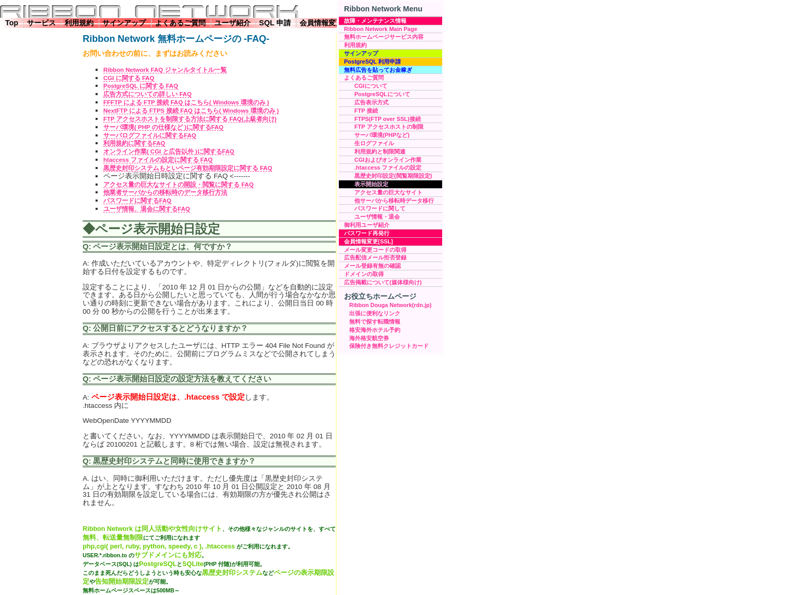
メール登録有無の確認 (372, 266)
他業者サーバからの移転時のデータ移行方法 (165, 192)
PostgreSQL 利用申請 (372, 61)
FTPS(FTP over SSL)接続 (387, 119)
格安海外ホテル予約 (374, 330)
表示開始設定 (371, 184)
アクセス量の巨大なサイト (388, 192)
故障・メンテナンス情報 (375, 21)
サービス (41, 23)
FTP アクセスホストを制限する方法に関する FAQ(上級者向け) (189, 119)
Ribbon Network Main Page (380, 29)
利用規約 (79, 23)
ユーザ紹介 (232, 23)
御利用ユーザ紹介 (366, 225)
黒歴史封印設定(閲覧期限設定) (393, 176)
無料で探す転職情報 (374, 321)
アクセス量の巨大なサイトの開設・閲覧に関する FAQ (178, 184)
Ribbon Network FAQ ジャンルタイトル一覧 (165, 70)
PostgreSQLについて (382, 94)
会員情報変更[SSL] (368, 241)
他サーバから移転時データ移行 (394, 200)
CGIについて (370, 86)
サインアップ (124, 23)
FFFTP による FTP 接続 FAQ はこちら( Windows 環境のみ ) (186, 102)
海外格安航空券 (369, 338)
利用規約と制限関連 (379, 151)
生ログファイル (374, 143)
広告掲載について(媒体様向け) (382, 282)
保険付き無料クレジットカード (389, 346)
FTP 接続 (366, 111)
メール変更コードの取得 (375, 250)
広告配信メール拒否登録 (375, 257)
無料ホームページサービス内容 (384, 37)
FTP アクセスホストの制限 (389, 127)
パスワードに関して (379, 208)
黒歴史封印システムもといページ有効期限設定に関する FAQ (187, 168)
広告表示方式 (371, 102)
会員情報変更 (321, 23)
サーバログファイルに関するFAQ (149, 135)
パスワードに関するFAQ (137, 200)
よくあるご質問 (180, 23)
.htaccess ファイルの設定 (387, 167)
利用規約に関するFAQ (134, 143)
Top (11, 23)
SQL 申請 (275, 23)
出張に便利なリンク (374, 313)
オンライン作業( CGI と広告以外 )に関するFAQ (169, 151)
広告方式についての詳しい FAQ (147, 94)
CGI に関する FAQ (128, 78)
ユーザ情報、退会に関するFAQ (146, 209)
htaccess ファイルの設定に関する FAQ (158, 160)
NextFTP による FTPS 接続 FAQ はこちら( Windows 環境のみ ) (191, 111)
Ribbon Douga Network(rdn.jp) (390, 305)
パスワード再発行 (366, 233)
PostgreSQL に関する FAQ (140, 86)
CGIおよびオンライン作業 (387, 160)
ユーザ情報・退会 (377, 216)
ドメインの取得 (364, 274)
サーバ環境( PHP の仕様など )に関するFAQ (163, 127)
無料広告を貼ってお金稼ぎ (378, 70)
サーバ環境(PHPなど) (382, 135)
